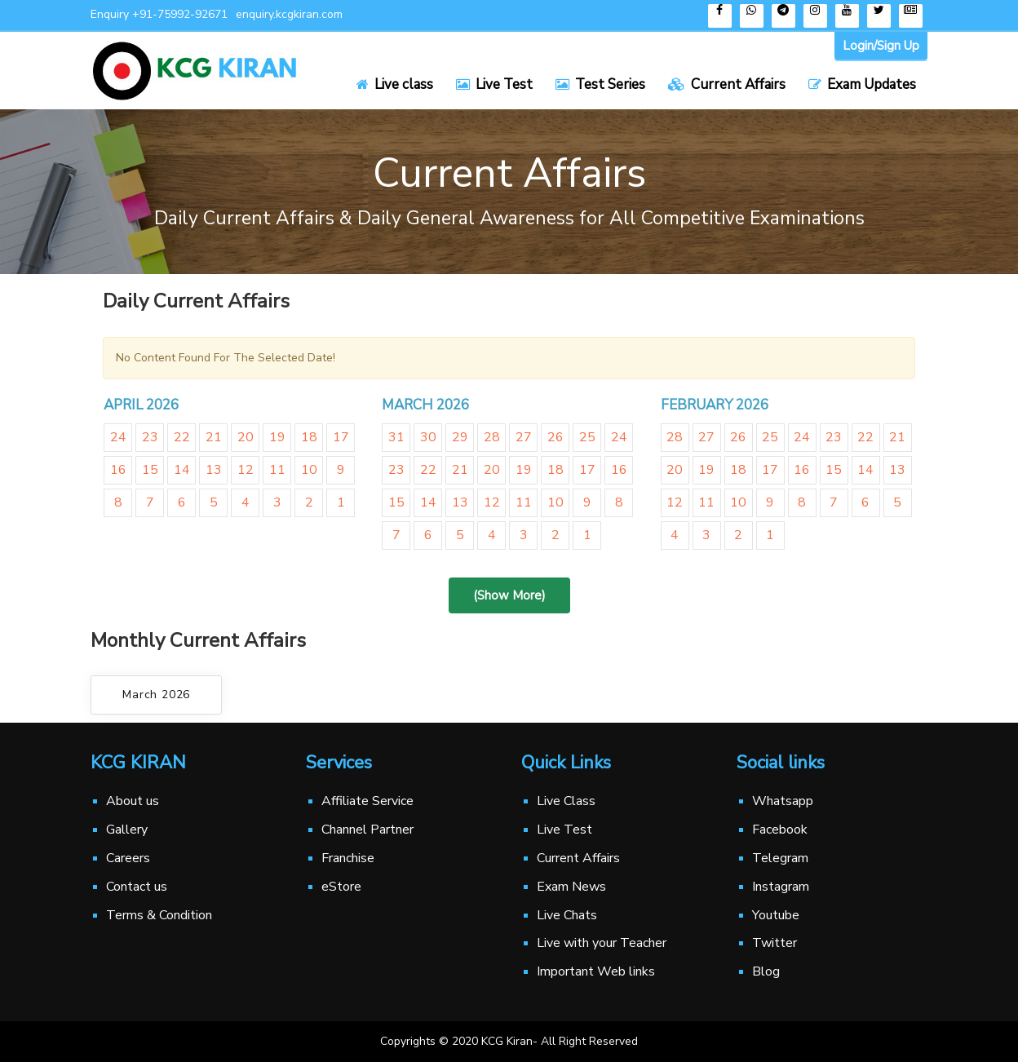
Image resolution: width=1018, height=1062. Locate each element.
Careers (128, 858)
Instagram (780, 887)
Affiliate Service (367, 801)
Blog (766, 971)
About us (132, 801)
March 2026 (156, 694)
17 (341, 437)
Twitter (774, 943)
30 (428, 437)
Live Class (566, 801)
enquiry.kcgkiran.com (289, 14)
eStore (341, 887)
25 (587, 437)
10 (309, 470)
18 (309, 437)
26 (555, 437)
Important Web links (596, 971)
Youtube (775, 915)
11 (277, 470)
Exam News (571, 887)
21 (214, 437)
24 (118, 437)
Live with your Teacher (601, 943)
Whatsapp (782, 801)
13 (214, 470)
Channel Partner (367, 830)
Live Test (564, 830)
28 (492, 437)
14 (182, 470)
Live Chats (567, 915)
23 (150, 437)
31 (396, 437)
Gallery (127, 830)
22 (182, 437)
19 (277, 437)
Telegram (780, 858)
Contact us (136, 887)
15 (150, 470)
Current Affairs (578, 858)
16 (118, 470)
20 (245, 437)
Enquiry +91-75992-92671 (159, 14)
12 (245, 470)
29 (460, 437)
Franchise (347, 858)
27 (524, 437)
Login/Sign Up (881, 46)
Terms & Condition (159, 915)
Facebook (780, 830)
